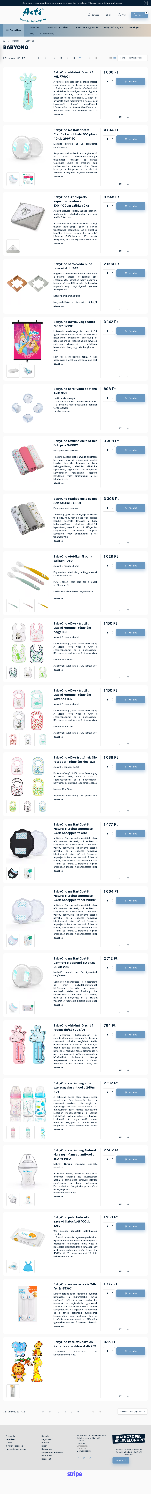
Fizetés (80, 1441)
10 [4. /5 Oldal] (74, 58)
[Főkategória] (4, 41)
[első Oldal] (39, 58)
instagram (84, 1458)
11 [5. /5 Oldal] (80, 58)
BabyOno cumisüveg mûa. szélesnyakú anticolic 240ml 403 (74, 1087)
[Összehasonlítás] (120, 117)
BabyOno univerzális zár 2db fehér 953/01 (75, 1286)
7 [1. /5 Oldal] (54, 58)
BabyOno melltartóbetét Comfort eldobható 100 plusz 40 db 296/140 (75, 134)
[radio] (110, 58)
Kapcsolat (46, 1459)
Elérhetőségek (84, 1451)
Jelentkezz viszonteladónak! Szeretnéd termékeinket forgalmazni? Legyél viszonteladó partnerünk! (72, 3)
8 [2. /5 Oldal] (61, 58)
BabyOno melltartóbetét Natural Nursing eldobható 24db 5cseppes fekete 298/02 (73, 831)
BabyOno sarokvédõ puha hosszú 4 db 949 (73, 266)
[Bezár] (146, 3)
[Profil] (123, 15)
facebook (78, 1458)
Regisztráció (47, 1439)
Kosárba (133, 81)
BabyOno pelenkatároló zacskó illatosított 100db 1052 (72, 1221)
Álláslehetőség (47, 33)
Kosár (44, 1446)
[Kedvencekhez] (128, 117)
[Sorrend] (132, 58)
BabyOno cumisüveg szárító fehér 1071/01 (74, 324)
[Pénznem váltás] (109, 15)
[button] (13, 30)
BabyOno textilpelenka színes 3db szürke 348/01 (75, 501)
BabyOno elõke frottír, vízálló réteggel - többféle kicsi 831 (75, 760)
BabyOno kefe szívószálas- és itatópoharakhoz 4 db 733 (75, 1344)
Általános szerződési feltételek (91, 1435)
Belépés (45, 1436)
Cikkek (9, 1442)
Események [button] (134, 27)
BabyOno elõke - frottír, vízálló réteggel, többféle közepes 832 (72, 695)
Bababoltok (35, 27)
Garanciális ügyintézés (57, 27)
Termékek (10, 1439)
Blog (32, 33)
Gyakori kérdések (14, 1446)
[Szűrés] (3, 53)
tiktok (90, 1458)
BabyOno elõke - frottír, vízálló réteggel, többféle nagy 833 (72, 628)
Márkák (15, 41)
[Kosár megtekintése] (139, 15)
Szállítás (81, 1443)
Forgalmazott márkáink (52, 1452)
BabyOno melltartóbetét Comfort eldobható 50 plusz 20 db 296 (75, 963)
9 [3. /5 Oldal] (67, 58)
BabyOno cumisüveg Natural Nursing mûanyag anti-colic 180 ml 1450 (75, 1154)
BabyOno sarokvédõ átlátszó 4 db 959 (75, 391)
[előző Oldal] (46, 58)
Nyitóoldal (10, 1436)
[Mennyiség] (107, 81)
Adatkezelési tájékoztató (88, 1438)
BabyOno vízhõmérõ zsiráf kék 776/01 (73, 74)
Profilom (45, 1442)
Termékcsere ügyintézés (86, 27)
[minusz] (113, 83)
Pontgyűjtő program (113, 27)
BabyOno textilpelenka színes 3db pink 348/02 (75, 443)
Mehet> (119, 1460)
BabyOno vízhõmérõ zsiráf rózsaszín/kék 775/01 (73, 1028)
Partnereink (47, 1455)
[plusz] (113, 79)
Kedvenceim (47, 1449)
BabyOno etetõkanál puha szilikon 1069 (73, 559)
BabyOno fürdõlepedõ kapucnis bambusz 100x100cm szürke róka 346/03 (71, 203)
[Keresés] (94, 15)
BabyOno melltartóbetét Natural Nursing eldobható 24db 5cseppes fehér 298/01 (75, 896)
